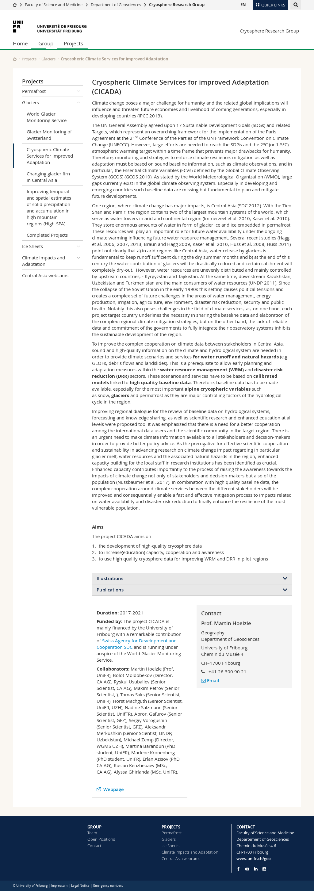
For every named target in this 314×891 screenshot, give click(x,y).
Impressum (59, 886)
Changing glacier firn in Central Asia (48, 176)
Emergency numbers (108, 886)
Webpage (113, 789)
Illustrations (110, 578)
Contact (94, 845)
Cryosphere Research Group (177, 4)
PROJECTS (171, 827)
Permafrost (52, 91)
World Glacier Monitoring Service (47, 117)
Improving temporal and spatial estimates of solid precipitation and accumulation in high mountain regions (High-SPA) (49, 207)
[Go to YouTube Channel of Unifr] (247, 869)
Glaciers (48, 59)
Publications (110, 590)
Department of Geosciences (116, 4)
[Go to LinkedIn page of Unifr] (256, 869)
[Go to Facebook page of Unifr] (238, 869)
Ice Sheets (52, 246)
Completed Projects (47, 235)
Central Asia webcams (45, 275)
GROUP (94, 827)
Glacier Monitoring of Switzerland (49, 134)
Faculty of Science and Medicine (53, 4)
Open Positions (101, 839)
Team (92, 833)
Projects (73, 43)
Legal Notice (80, 886)
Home (20, 43)
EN (243, 4)
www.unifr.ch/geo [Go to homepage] (253, 858)
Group (45, 43)
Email (210, 680)
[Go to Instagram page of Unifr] (264, 869)
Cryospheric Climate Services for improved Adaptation (50, 155)
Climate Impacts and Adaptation (52, 259)
